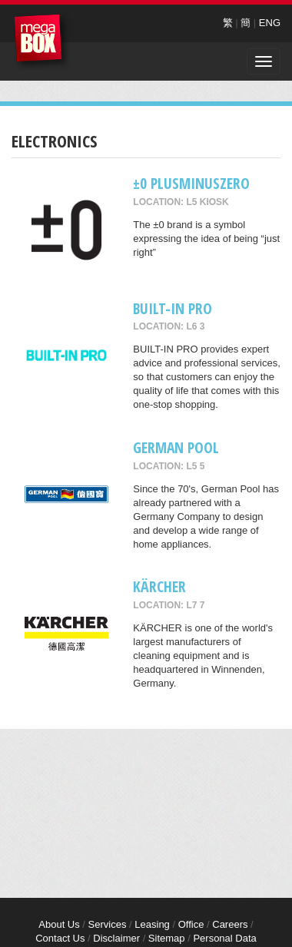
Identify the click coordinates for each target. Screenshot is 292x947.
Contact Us (60, 938)
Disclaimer (116, 938)
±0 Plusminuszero (191, 183)
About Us (58, 924)
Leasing (152, 924)
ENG (269, 22)
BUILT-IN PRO (172, 308)
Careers (229, 924)
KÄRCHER (159, 586)
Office (191, 924)
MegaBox (42, 42)
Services (107, 924)
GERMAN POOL (176, 447)
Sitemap (166, 938)
